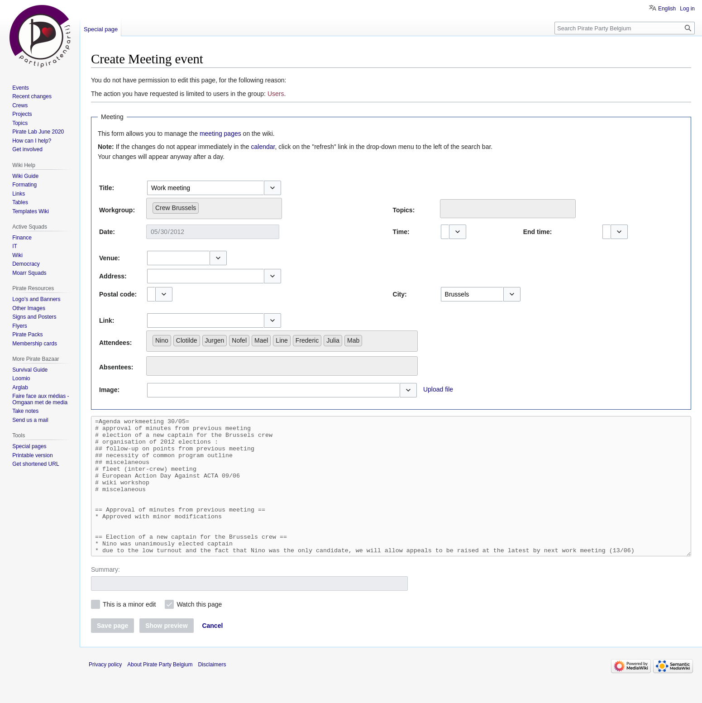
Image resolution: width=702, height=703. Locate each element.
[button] (272, 188)
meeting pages (220, 133)
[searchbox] (203, 206)
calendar (263, 146)
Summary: (105, 596)
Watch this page (199, 631)
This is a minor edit (129, 631)
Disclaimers (212, 692)
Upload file (438, 389)
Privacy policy (105, 692)
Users (275, 93)
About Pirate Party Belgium (159, 692)
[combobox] (205, 188)
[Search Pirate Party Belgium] (624, 28)
